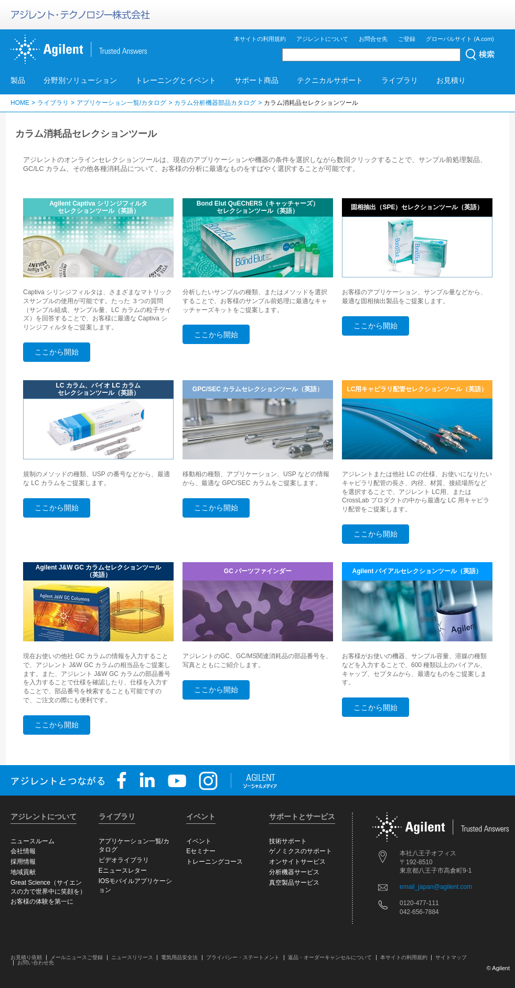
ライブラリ (399, 80)
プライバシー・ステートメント (243, 957)
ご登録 (406, 39)
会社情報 (23, 851)
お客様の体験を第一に (41, 901)
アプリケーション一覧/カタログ (121, 102)
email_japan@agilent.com (436, 886)
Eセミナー (201, 851)
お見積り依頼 (26, 957)
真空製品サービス (294, 882)
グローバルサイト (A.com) (460, 39)
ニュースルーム (32, 841)
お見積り (451, 80)
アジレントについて (322, 39)
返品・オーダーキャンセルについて (330, 957)
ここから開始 (57, 352)
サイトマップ (451, 957)
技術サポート (288, 841)
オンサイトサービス (297, 861)
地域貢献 (23, 872)
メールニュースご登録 (76, 957)
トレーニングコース (214, 861)
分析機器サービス (294, 872)
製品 (17, 80)
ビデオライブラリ (124, 860)
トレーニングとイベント (175, 80)
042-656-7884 (419, 912)
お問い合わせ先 (35, 962)
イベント (198, 841)
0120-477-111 (419, 903)
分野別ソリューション (80, 80)
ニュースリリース (132, 957)
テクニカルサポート (330, 80)
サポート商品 (256, 80)
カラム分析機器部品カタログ (215, 102)
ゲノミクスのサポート (300, 851)
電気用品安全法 (179, 957)
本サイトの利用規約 (260, 39)
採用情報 (23, 861)
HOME (19, 102)
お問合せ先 (373, 39)
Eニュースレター (123, 870)
